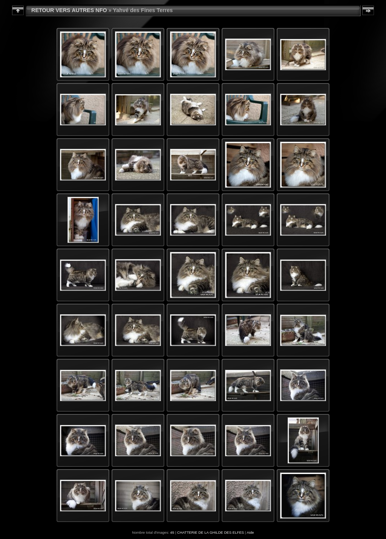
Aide (250, 532)
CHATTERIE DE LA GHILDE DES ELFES (210, 532)
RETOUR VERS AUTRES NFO (69, 10)
